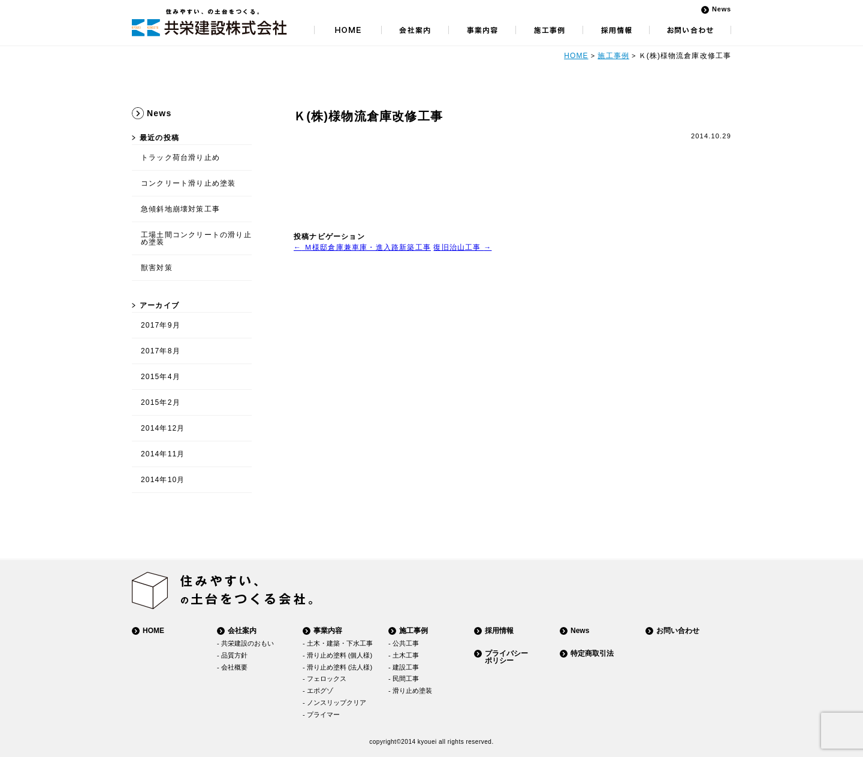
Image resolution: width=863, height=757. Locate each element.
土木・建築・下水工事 (340, 643)
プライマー (323, 714)
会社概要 (234, 667)
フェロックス (326, 678)
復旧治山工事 (462, 247)
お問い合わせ (677, 630)
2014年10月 (163, 480)
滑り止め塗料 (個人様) (339, 655)
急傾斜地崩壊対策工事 (180, 209)
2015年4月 (160, 377)
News (721, 9)
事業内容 (327, 630)
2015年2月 (160, 402)
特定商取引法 (592, 653)
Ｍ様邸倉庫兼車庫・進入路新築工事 (362, 247)
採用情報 (499, 630)
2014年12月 (163, 428)
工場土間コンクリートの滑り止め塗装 (196, 238)
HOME (576, 56)
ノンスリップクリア (336, 702)
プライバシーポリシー (506, 657)
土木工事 (406, 655)
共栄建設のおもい (247, 643)
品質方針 (234, 655)
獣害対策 (157, 268)
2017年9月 (160, 325)
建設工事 (406, 667)
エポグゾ (320, 690)
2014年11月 (163, 454)
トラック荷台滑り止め (180, 157)
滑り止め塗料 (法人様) (339, 667)
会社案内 (242, 630)
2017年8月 (160, 351)
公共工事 (406, 643)
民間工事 (406, 678)
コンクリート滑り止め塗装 (188, 183)
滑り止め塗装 (412, 690)
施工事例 (613, 56)
